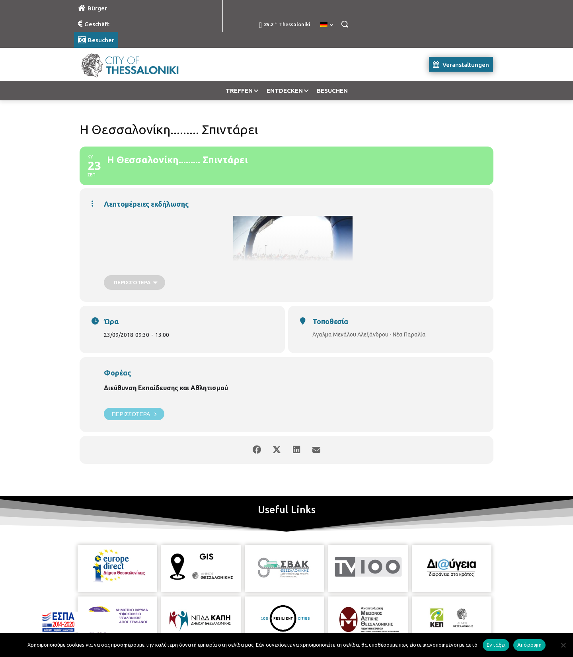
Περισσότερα (134, 414)
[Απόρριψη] (563, 645)
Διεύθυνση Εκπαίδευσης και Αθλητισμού (166, 387)
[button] (344, 23)
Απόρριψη (529, 644)
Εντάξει (496, 644)
